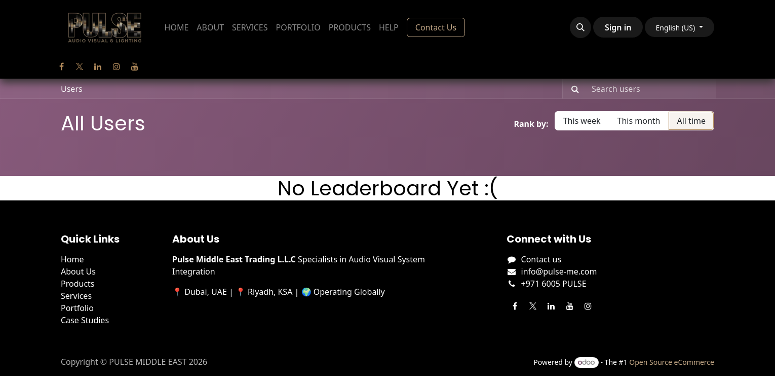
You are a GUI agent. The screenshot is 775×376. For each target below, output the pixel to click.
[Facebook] (61, 66)
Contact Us (435, 27)
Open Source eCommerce (671, 362)
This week (582, 120)
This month (639, 120)
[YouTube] (135, 66)
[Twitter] (79, 66)
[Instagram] (116, 66)
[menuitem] (177, 27)
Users (72, 88)
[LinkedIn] (98, 66)
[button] (580, 27)
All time (691, 120)
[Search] (572, 88)
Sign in (618, 27)
